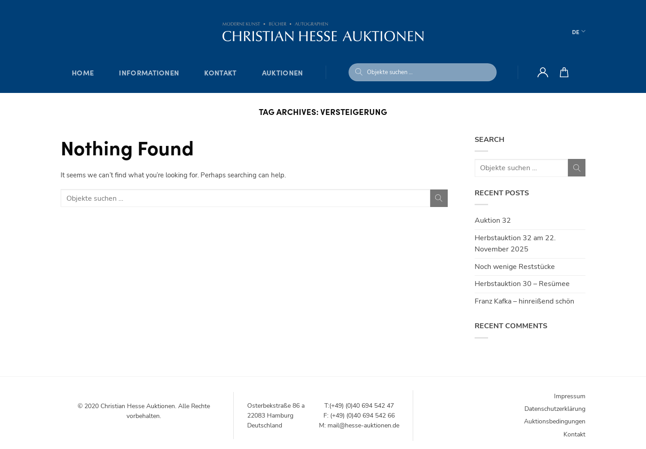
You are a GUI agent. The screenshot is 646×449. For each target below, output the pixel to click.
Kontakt (220, 72)
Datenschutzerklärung (554, 409)
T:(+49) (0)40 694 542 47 (359, 405)
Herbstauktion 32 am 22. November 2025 (515, 244)
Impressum (569, 396)
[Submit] (359, 72)
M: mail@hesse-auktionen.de (359, 425)
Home (83, 72)
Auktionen (282, 72)
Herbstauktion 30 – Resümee (522, 284)
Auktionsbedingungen (554, 421)
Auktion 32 (493, 220)
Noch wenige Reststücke (515, 267)
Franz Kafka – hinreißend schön (524, 301)
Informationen (149, 72)
